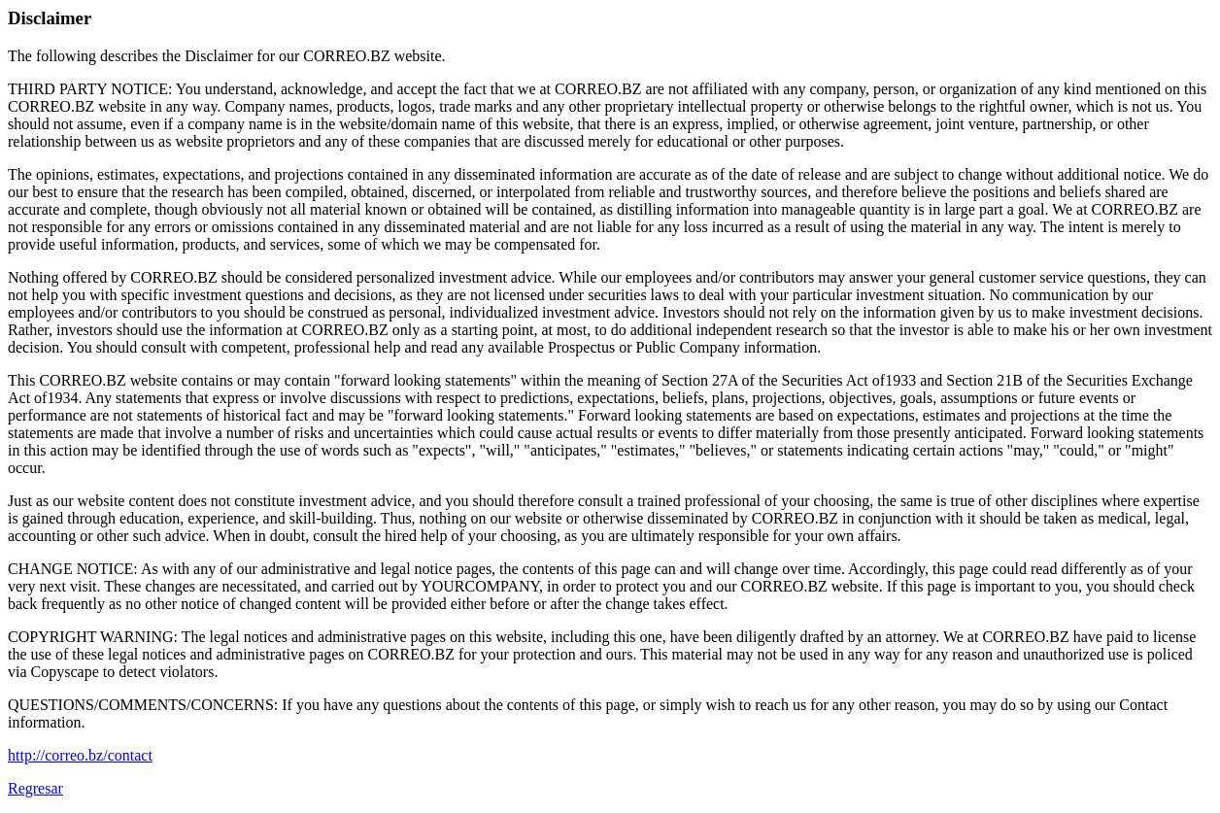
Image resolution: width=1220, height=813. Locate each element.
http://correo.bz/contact (80, 755)
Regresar (35, 788)
